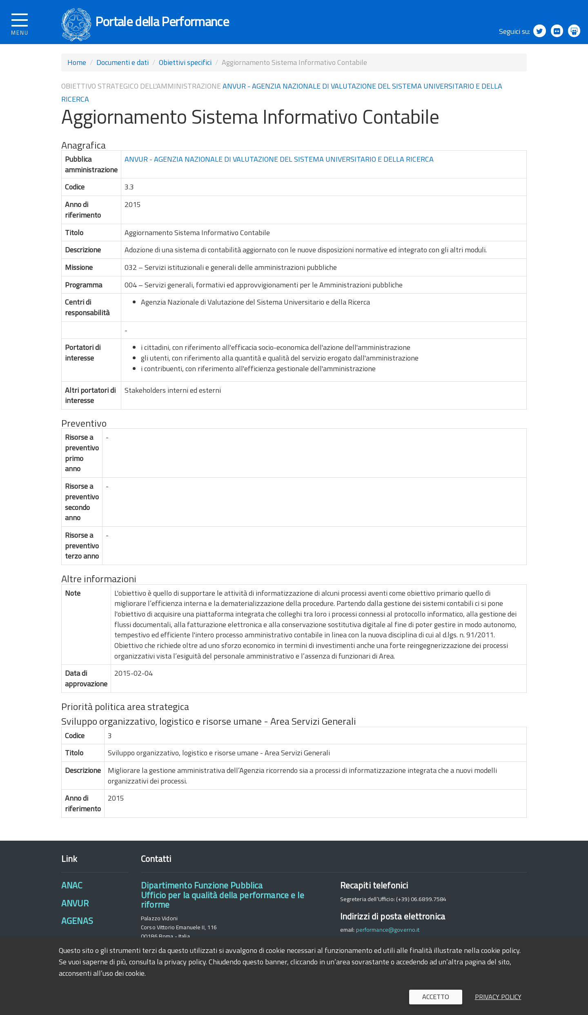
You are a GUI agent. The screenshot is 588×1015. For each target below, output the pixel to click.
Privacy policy (498, 997)
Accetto (435, 997)
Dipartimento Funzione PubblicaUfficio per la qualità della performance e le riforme (222, 903)
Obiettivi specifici (185, 70)
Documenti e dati (122, 70)
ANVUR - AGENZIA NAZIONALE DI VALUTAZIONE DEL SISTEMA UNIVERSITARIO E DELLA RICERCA (279, 166)
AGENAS (77, 928)
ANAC (71, 893)
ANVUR (75, 910)
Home (76, 70)
